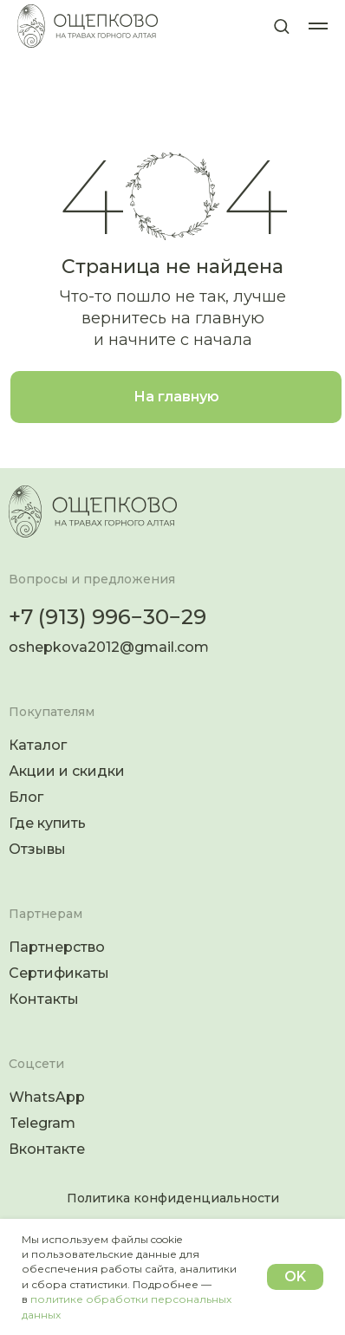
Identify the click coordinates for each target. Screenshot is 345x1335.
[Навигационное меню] (318, 26)
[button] (281, 25)
